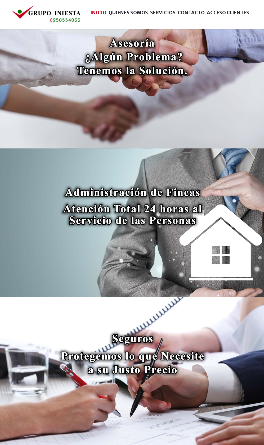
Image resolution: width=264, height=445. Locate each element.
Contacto (191, 13)
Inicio (98, 13)
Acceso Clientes (228, 13)
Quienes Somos (128, 13)
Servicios (163, 13)
